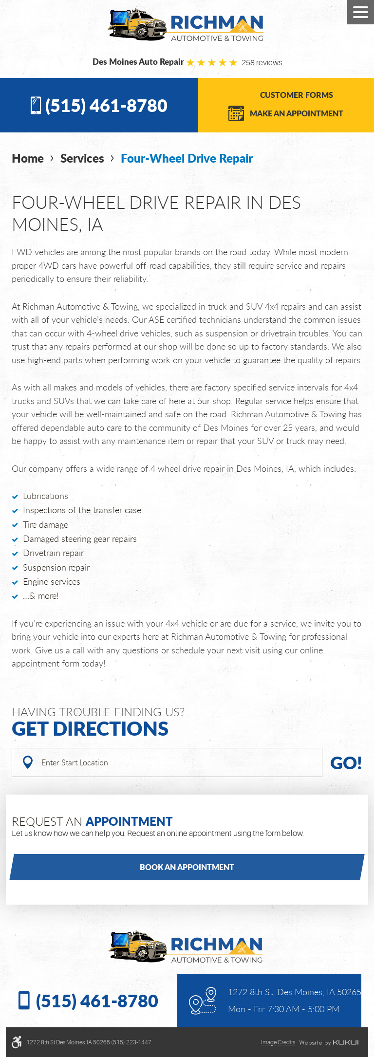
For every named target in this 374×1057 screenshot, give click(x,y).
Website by (328, 1042)
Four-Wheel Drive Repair (187, 158)
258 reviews (262, 62)
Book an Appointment (187, 866)
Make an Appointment (296, 113)
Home (28, 158)
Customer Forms (296, 94)
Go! (346, 762)
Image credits (278, 1042)
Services (82, 158)
